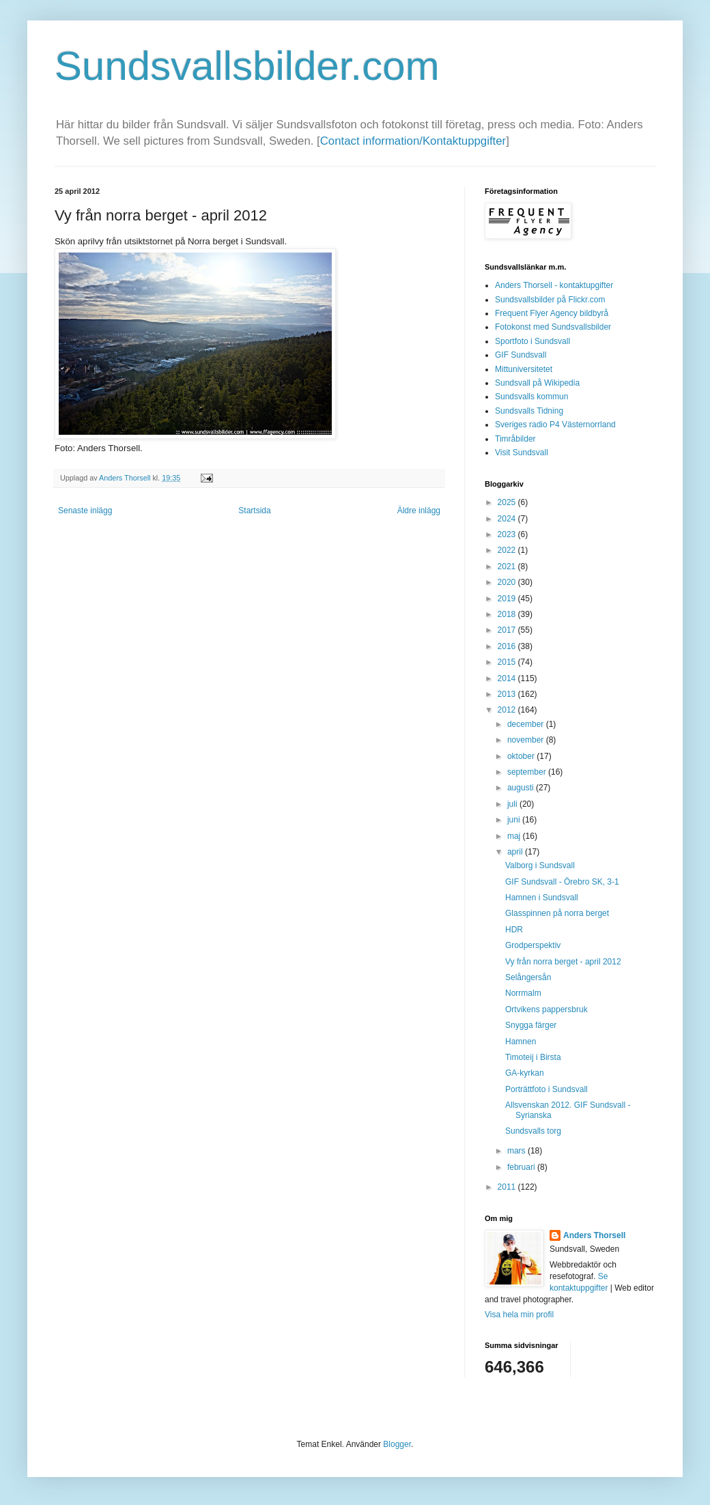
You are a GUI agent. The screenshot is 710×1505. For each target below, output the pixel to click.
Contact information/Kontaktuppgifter (413, 140)
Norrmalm (523, 993)
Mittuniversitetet (523, 369)
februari (522, 1167)
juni (514, 820)
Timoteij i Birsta (533, 1057)
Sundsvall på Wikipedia (537, 383)
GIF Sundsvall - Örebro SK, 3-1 (562, 882)
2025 (508, 502)
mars (517, 1151)
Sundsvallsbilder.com (247, 66)
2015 (508, 662)
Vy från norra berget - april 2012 (563, 961)
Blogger (397, 1444)
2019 (508, 598)
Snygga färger (530, 1025)
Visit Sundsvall (521, 452)
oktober (522, 756)
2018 (508, 614)
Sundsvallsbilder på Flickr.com (550, 299)
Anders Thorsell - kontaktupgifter (554, 285)
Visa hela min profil (519, 1314)
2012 (508, 710)
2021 (508, 566)
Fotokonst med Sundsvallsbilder (553, 327)
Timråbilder (515, 439)
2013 (508, 694)
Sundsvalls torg (533, 1131)
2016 (508, 646)
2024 (508, 519)
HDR (514, 929)
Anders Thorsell (125, 478)
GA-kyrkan (524, 1073)
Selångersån (528, 977)
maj (515, 836)
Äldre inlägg (418, 510)
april (516, 852)
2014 (508, 678)
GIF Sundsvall (520, 355)
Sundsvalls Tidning (529, 411)
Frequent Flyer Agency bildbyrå (551, 313)
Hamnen (520, 1041)
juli (513, 804)
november (526, 740)
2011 (508, 1187)
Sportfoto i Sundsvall (532, 341)
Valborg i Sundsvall (540, 865)
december (526, 724)
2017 (508, 630)
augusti (521, 787)
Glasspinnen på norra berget (557, 913)
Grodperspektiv (532, 945)
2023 (508, 534)
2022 (508, 550)
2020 (508, 582)
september (527, 772)
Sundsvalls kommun (531, 396)
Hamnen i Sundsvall (541, 897)
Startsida (254, 510)
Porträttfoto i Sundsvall (546, 1089)
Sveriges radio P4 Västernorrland (555, 424)
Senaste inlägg (85, 510)
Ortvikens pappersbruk (546, 1009)
